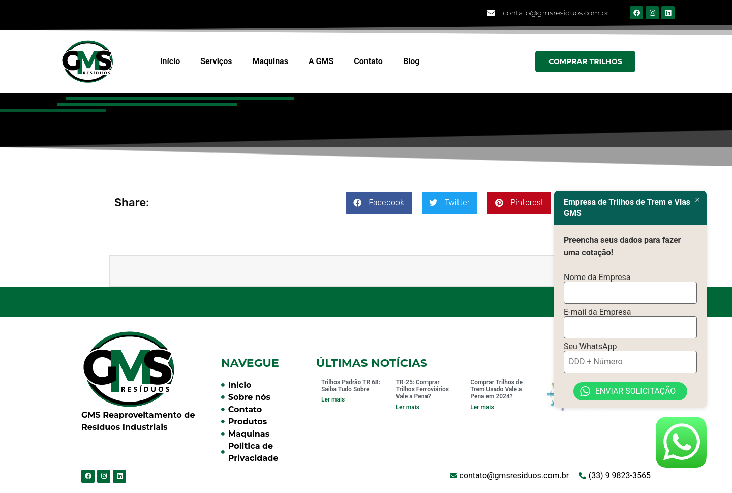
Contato (368, 61)
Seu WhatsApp (590, 347)
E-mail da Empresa (597, 312)
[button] (378, 203)
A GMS (321, 61)
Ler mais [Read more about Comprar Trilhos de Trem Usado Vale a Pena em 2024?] (482, 407)
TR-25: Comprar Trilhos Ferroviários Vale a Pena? (422, 389)
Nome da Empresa (597, 277)
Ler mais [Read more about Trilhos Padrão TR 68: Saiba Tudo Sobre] (333, 399)
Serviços (216, 61)
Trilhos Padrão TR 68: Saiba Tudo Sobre (350, 386)
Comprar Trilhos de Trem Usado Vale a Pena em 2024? (496, 389)
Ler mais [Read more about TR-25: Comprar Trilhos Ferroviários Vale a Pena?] (407, 407)
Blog (411, 61)
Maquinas (270, 61)
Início (170, 61)
